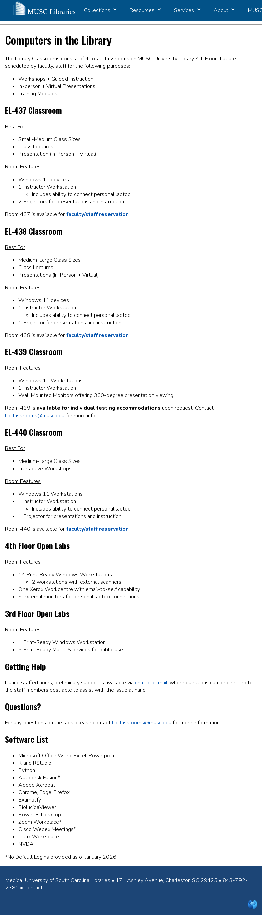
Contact (33, 887)
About (224, 10)
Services (187, 10)
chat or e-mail (151, 682)
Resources (145, 10)
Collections (100, 10)
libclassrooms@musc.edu (34, 415)
